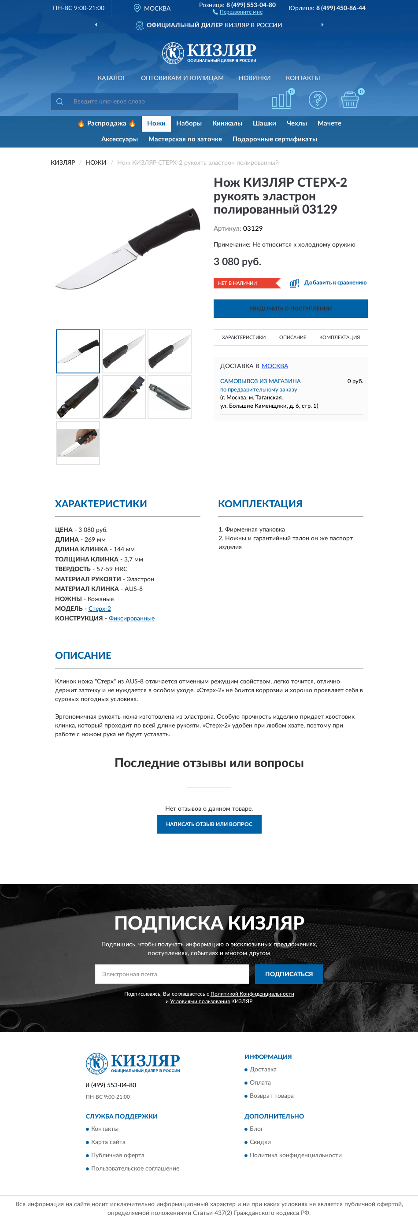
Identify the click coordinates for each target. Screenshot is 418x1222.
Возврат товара (272, 1096)
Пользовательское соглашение (135, 1169)
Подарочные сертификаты (275, 139)
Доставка (263, 1070)
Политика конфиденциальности (296, 1156)
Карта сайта (108, 1143)
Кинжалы (227, 123)
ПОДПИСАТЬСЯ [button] (289, 974)
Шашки (264, 123)
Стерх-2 (100, 609)
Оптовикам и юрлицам (182, 78)
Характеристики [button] (244, 337)
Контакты (303, 78)
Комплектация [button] (339, 337)
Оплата (260, 1083)
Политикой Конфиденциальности (252, 994)
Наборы (189, 123)
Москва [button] (275, 366)
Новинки (255, 78)
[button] (238, 11)
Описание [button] (292, 337)
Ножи (156, 123)
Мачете (329, 123)
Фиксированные (132, 619)
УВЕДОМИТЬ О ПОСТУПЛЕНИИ (290, 308)
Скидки (260, 1143)
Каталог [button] (112, 78)
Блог (256, 1129)
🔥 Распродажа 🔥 (107, 123)
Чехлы (297, 123)
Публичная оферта (117, 1156)
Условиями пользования (200, 1001)
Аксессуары (119, 139)
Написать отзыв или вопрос (209, 824)
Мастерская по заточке (185, 139)
